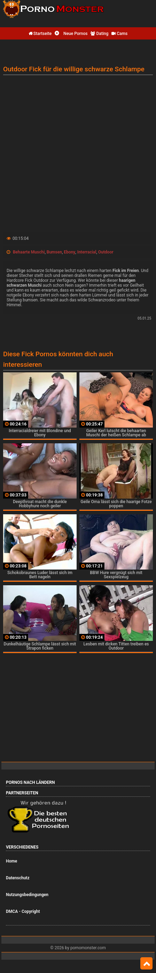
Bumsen (54, 252)
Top (146, 963)
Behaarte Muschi (29, 252)
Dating (99, 33)
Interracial (86, 252)
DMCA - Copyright (23, 911)
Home (11, 861)
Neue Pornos (71, 33)
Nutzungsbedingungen (27, 894)
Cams (119, 33)
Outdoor (106, 252)
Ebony (69, 252)
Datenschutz (18, 877)
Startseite (40, 33)
